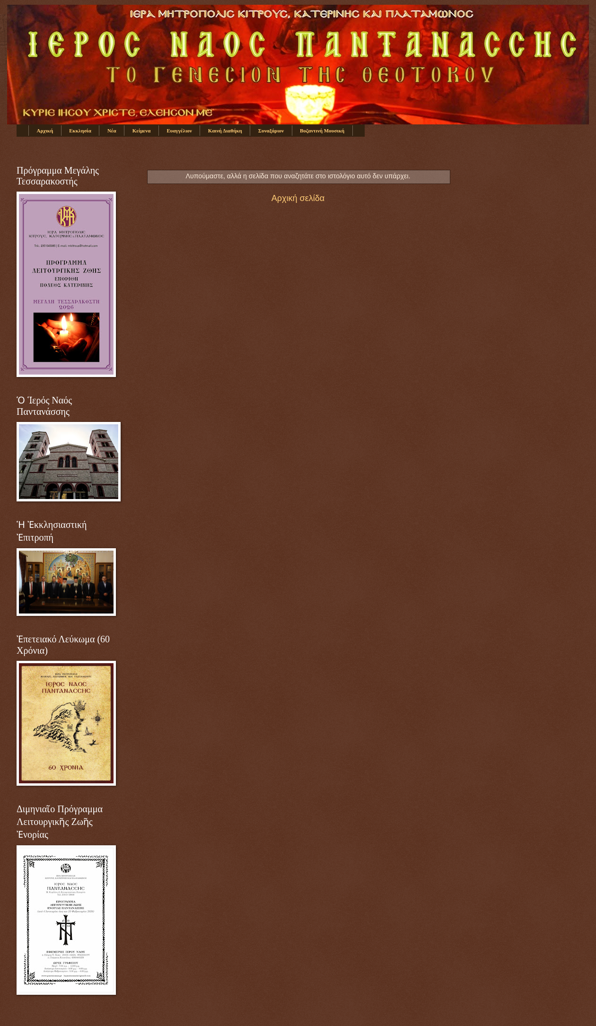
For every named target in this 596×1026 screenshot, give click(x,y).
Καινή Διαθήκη (225, 130)
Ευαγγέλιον (179, 130)
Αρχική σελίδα (298, 198)
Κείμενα (141, 130)
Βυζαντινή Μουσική (322, 130)
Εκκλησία (80, 130)
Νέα (111, 130)
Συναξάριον (271, 130)
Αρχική (45, 130)
